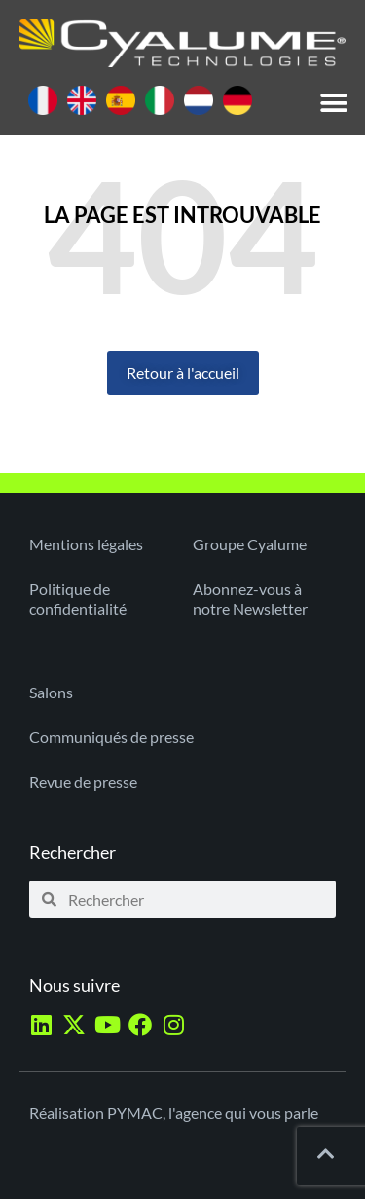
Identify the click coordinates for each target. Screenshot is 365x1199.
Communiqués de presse (111, 737)
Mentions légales (86, 544)
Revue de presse (83, 781)
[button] (333, 104)
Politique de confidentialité (78, 599)
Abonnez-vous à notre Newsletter (250, 599)
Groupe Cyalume (250, 544)
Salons (51, 692)
